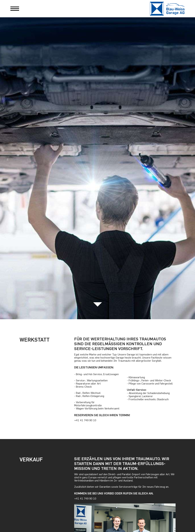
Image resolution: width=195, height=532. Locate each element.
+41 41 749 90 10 (85, 420)
